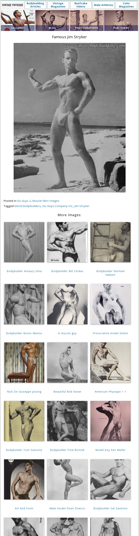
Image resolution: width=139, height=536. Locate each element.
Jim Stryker (82, 206)
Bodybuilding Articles (35, 4)
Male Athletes (103, 5)
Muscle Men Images (45, 201)
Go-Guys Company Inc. (57, 206)
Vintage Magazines (58, 4)
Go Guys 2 (24, 201)
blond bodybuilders (27, 206)
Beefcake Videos (80, 4)
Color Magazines (126, 4)
